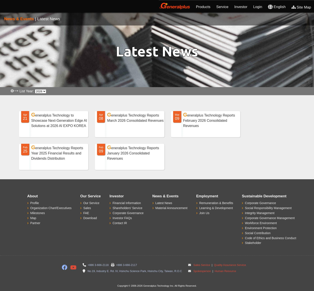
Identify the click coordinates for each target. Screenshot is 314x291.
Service (222, 7)
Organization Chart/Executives (51, 208)
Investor (240, 7)
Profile (34, 203)
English (277, 7)
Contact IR (120, 223)
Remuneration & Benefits (216, 203)
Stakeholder (253, 243)
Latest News (163, 203)
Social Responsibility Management (268, 208)
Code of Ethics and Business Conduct (270, 238)
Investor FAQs (122, 218)
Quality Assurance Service (229, 265)
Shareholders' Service (127, 208)
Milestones (37, 213)
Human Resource (225, 271)
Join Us (204, 213)
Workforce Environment (261, 223)
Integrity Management (259, 213)
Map (33, 218)
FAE (86, 213)
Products (203, 7)
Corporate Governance (128, 213)
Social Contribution (258, 233)
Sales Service (201, 265)
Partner (35, 223)
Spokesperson (202, 271)
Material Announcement (171, 208)
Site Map (301, 7)
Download (90, 218)
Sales (87, 208)
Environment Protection (261, 228)
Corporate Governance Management (270, 218)
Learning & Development (216, 208)
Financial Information (127, 203)
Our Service (91, 203)
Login (257, 7)
